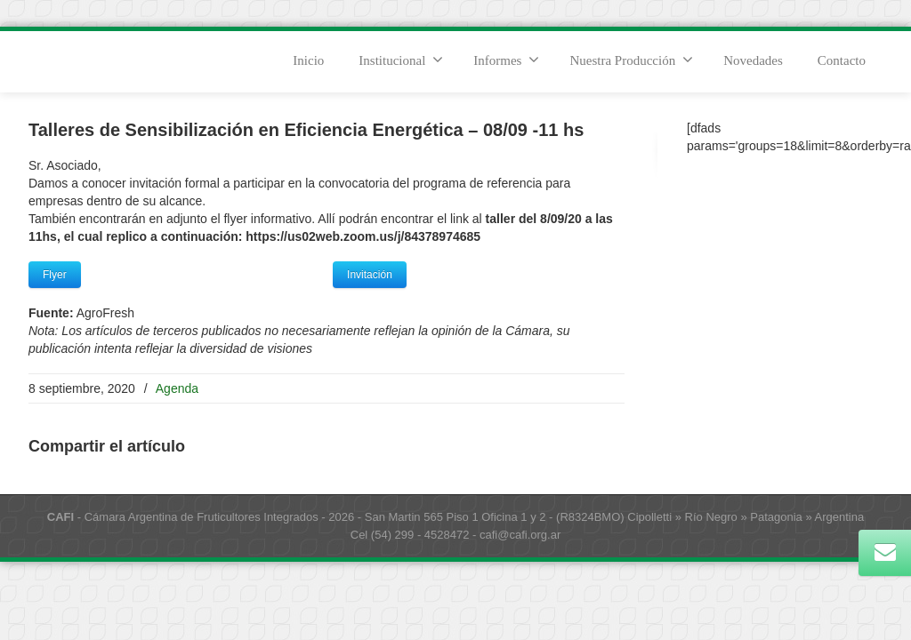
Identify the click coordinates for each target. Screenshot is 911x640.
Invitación (369, 274)
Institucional (401, 60)
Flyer (55, 274)
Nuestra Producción (631, 60)
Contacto (842, 60)
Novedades (753, 60)
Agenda (177, 388)
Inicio (308, 60)
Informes (506, 60)
